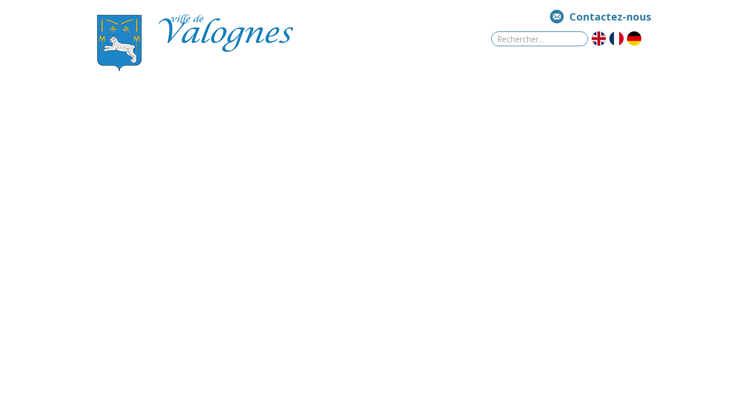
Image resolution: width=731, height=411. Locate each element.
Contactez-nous (610, 16)
